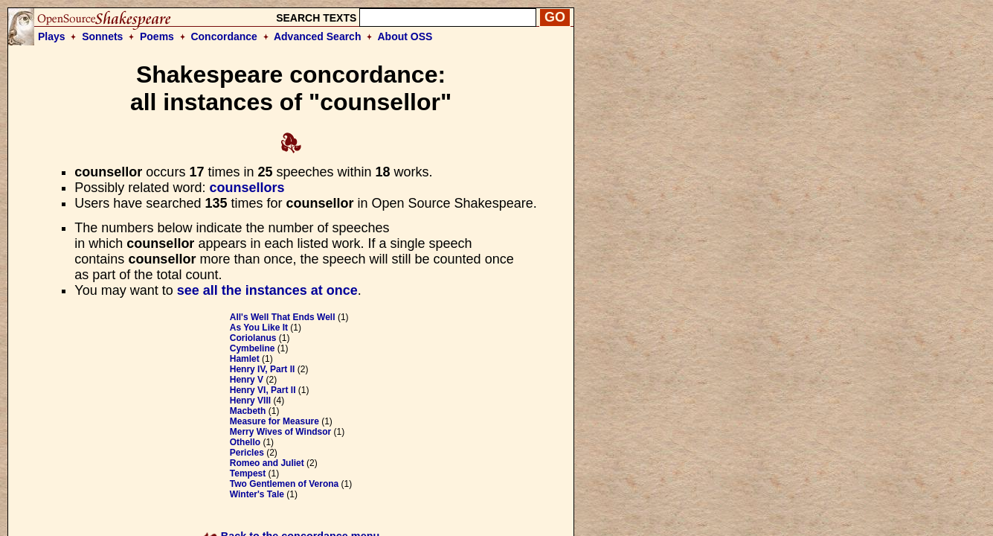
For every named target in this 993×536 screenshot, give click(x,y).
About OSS (405, 36)
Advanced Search (317, 36)
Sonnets (102, 36)
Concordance (223, 36)
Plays (51, 36)
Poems (157, 36)
